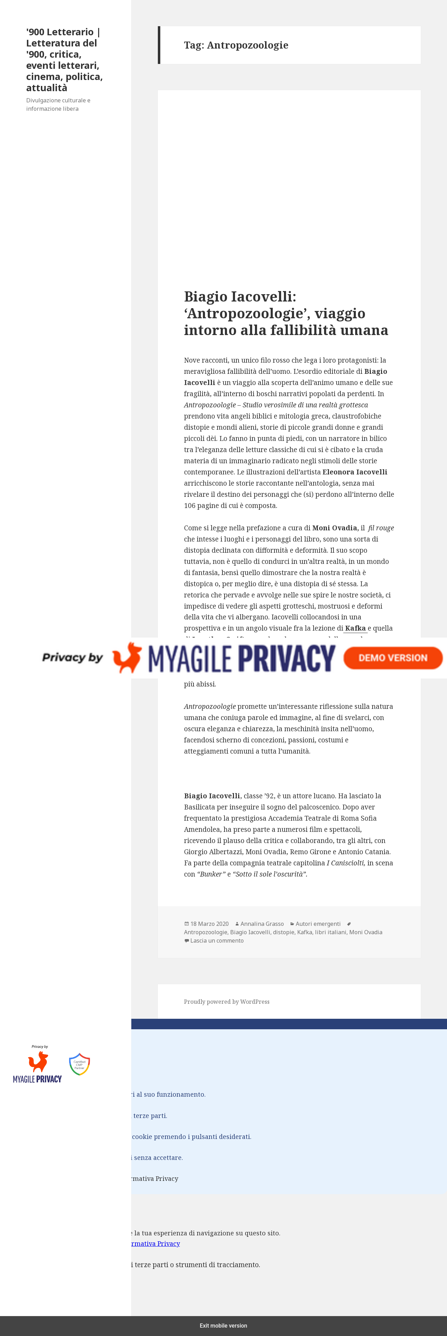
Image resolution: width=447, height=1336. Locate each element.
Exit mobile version (223, 1325)
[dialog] (223, 1260)
